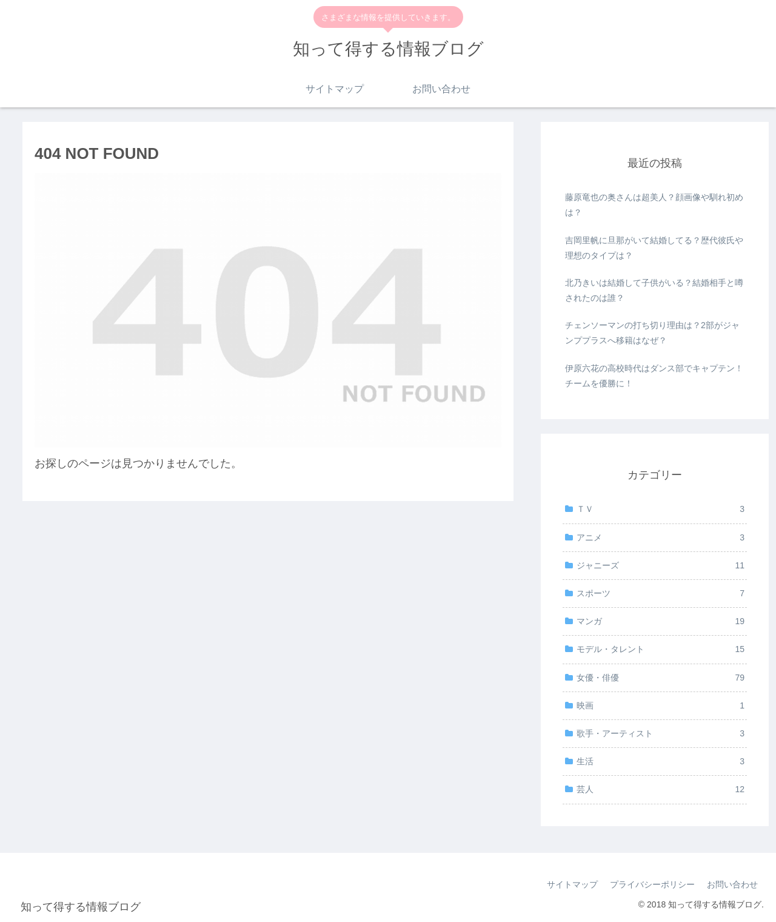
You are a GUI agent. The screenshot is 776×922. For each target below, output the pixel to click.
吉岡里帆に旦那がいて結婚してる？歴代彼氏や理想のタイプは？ (654, 247)
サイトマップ (572, 884)
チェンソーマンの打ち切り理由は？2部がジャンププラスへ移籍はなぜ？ (652, 332)
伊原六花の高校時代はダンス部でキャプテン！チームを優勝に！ (654, 375)
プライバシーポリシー (652, 884)
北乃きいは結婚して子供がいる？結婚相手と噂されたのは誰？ (654, 290)
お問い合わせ (732, 884)
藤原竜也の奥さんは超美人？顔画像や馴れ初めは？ (654, 204)
